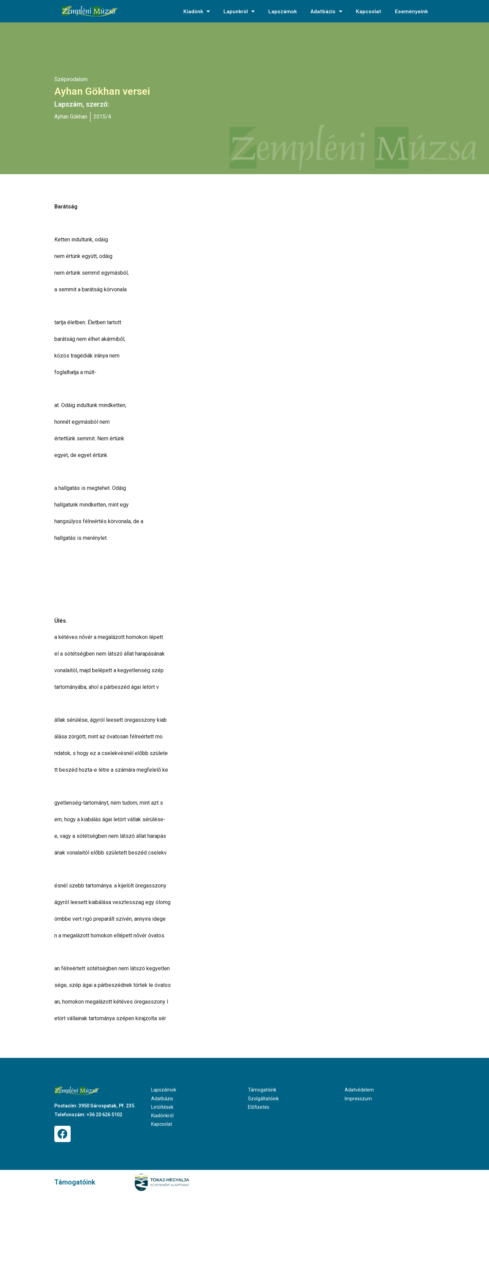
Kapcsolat (368, 11)
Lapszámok (282, 11)
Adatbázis (326, 11)
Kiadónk (196, 11)
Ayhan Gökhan (70, 116)
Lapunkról (239, 11)
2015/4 (102, 116)
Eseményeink (411, 11)
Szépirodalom (71, 79)
